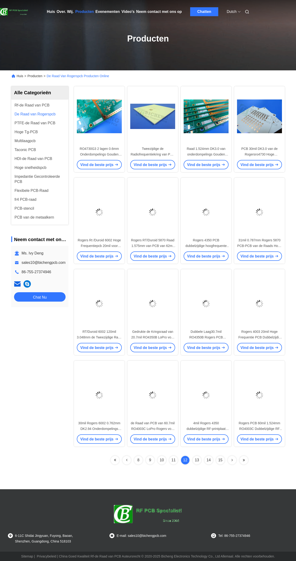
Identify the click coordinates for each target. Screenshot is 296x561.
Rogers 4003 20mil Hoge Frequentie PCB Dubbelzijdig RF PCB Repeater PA (259, 337)
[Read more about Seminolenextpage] (115, 460)
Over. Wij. (65, 12)
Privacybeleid (46, 556)
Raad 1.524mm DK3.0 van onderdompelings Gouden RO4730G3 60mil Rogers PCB (206, 154)
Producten (84, 12)
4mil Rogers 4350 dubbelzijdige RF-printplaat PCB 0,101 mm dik (206, 428)
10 (162, 460)
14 (209, 460)
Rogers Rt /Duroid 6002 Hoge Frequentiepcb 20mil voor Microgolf (99, 245)
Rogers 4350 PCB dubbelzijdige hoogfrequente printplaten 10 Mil (206, 245)
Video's (128, 12)
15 (220, 460)
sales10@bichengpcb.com (44, 263)
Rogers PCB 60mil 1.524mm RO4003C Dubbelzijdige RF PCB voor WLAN (259, 428)
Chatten (204, 12)
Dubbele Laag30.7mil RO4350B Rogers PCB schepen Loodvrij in (206, 337)
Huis (51, 12)
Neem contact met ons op (159, 12)
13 (197, 460)
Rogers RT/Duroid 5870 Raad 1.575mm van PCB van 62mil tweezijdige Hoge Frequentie (152, 245)
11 (173, 460)
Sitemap (27, 556)
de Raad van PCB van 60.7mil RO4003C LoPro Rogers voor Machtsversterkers (153, 428)
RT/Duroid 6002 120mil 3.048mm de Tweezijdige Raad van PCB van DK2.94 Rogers (99, 337)
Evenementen (108, 12)
